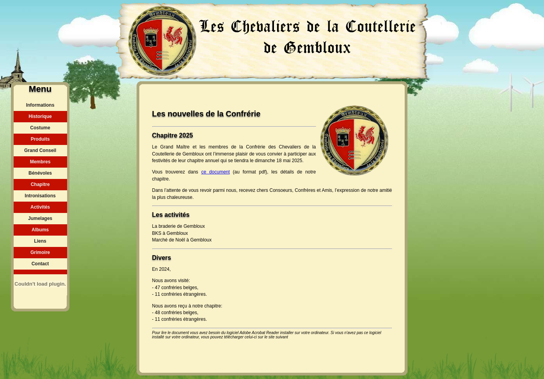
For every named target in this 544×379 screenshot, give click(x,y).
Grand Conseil (40, 150)
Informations (40, 105)
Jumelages (40, 218)
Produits (40, 139)
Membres (40, 161)
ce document (215, 172)
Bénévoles (40, 173)
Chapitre (40, 184)
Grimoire (40, 252)
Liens (40, 241)
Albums (40, 229)
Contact (40, 263)
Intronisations (40, 195)
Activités (40, 207)
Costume (40, 128)
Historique (40, 116)
